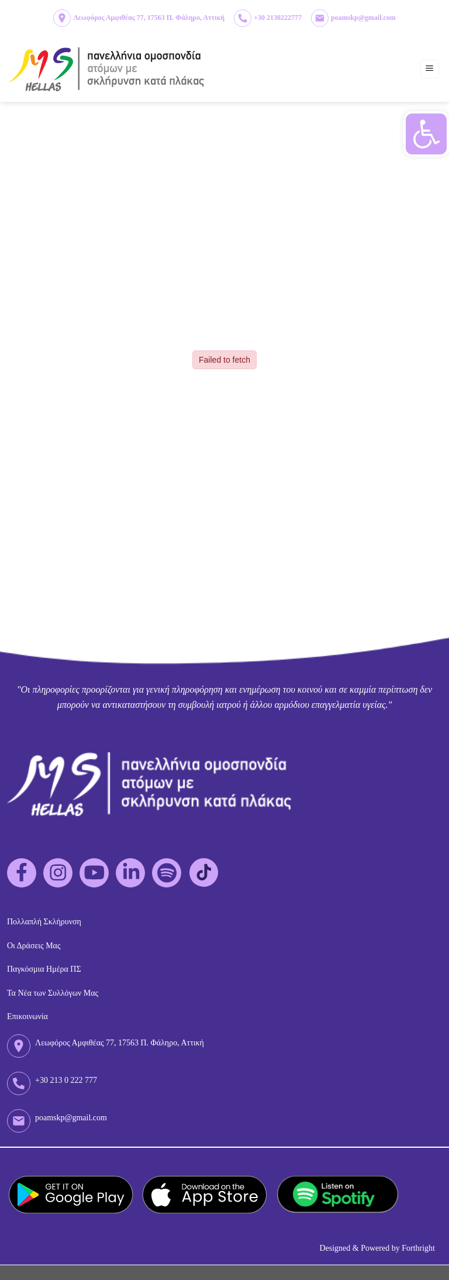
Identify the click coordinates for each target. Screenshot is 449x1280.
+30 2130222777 (278, 17)
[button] (426, 134)
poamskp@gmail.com (363, 17)
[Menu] (430, 69)
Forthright (418, 1248)
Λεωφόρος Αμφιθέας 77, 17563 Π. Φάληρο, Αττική (148, 17)
